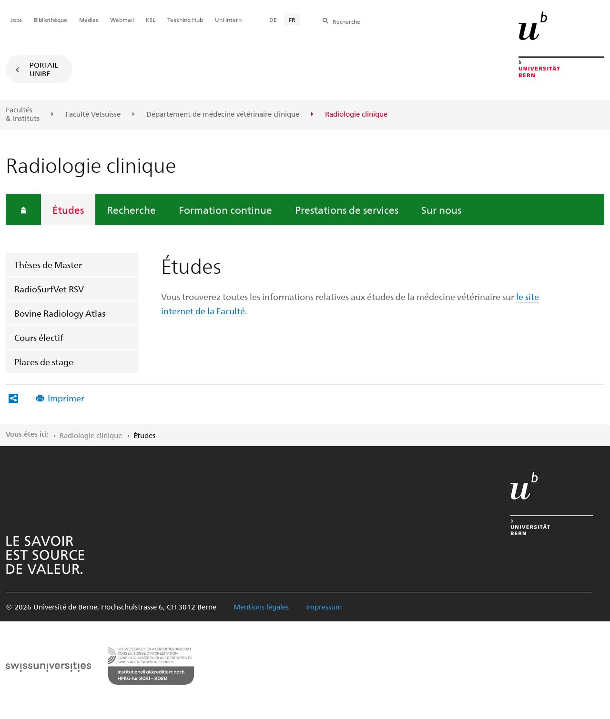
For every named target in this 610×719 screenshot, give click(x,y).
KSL (150, 19)
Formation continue (225, 209)
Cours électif (38, 337)
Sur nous (441, 209)
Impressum (324, 606)
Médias (88, 19)
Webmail (122, 19)
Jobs (16, 19)
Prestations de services (346, 209)
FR (292, 19)
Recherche (131, 209)
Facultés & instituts (23, 114)
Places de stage (43, 362)
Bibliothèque (50, 19)
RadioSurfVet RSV (49, 289)
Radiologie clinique (91, 435)
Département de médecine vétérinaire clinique (222, 114)
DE (273, 19)
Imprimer (66, 398)
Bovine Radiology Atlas (59, 313)
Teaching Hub (185, 19)
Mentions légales (261, 606)
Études (68, 209)
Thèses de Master (48, 264)
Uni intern (228, 19)
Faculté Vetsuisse (93, 114)
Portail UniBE (44, 69)
